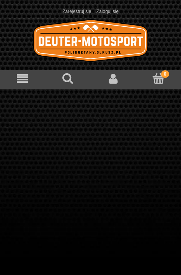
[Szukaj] (67, 78)
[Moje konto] (113, 78)
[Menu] (22, 78)
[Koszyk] (158, 78)
